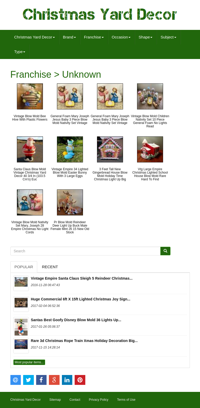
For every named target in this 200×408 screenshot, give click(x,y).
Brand (69, 37)
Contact (74, 400)
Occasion (121, 37)
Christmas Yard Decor (34, 37)
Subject (168, 37)
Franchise (94, 37)
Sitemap (55, 400)
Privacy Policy (98, 400)
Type (19, 51)
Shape (145, 37)
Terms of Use (126, 400)
